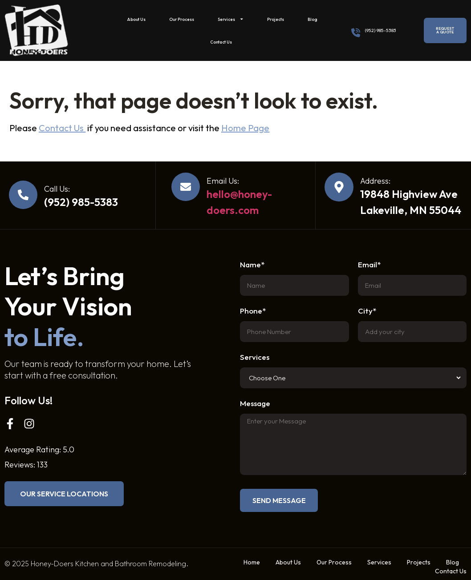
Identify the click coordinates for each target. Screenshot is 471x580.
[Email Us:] (185, 187)
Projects (275, 19)
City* (367, 311)
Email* (369, 265)
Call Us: (57, 189)
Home (252, 562)
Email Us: (223, 181)
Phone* (253, 311)
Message (255, 403)
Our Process (181, 19)
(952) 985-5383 (380, 30)
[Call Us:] (23, 195)
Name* (252, 265)
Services (231, 19)
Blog (312, 19)
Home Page (245, 127)
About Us (136, 19)
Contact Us (221, 41)
